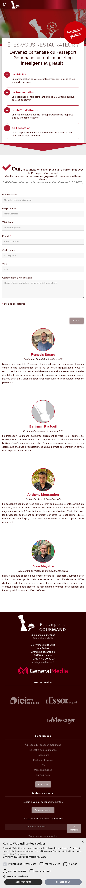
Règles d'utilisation (43, 760)
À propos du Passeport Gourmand (43, 744)
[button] (43, 857)
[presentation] (25, 312)
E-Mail (5, 236)
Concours (43, 784)
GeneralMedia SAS (43, 638)
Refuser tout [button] (63, 882)
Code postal (9, 250)
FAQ (43, 764)
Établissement (10, 194)
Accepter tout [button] (23, 882)
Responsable (9, 208)
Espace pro (43, 755)
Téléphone (8, 222)
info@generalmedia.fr (43, 662)
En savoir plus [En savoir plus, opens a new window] (21, 854)
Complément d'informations (17, 277)
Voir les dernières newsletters (43, 836)
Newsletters (43, 775)
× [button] (82, 842)
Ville (4, 263)
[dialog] (43, 863)
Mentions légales (43, 769)
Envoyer (77, 320)
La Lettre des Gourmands (43, 749)
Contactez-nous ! (43, 810)
